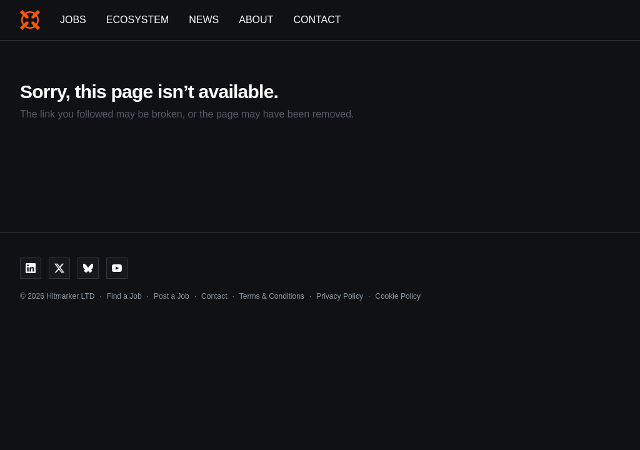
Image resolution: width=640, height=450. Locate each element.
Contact (317, 19)
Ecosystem (137, 19)
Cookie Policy (398, 296)
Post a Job (171, 296)
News (204, 19)
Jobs (73, 19)
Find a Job (124, 296)
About (256, 19)
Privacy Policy (339, 296)
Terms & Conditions (271, 296)
